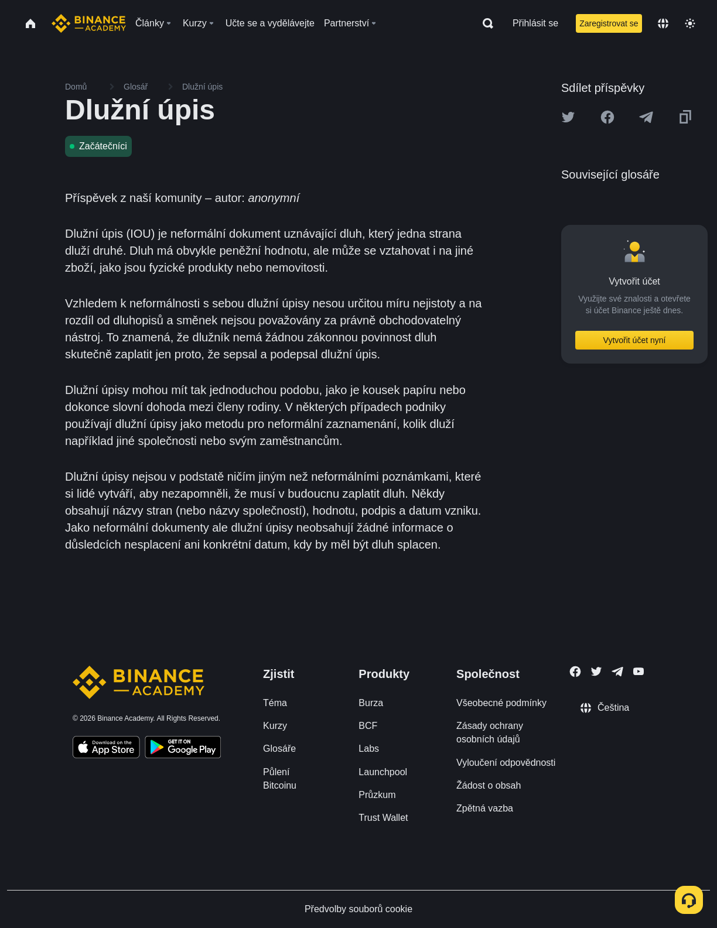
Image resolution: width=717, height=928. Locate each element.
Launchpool (382, 772)
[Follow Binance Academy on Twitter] (596, 671)
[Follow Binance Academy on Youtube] (638, 671)
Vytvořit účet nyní (634, 340)
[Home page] (89, 23)
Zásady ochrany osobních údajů (489, 732)
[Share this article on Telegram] (646, 117)
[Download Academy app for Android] (183, 749)
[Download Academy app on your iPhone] (106, 749)
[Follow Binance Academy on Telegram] (617, 671)
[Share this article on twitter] (568, 117)
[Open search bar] (484, 23)
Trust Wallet (383, 818)
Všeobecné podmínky (501, 703)
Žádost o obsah (488, 785)
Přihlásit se (535, 23)
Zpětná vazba (484, 808)
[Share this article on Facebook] (607, 117)
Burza (370, 703)
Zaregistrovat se (608, 23)
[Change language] (663, 23)
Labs (368, 749)
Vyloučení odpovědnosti (505, 763)
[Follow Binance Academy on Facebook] (575, 671)
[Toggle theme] (690, 23)
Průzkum (376, 795)
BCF (367, 726)
